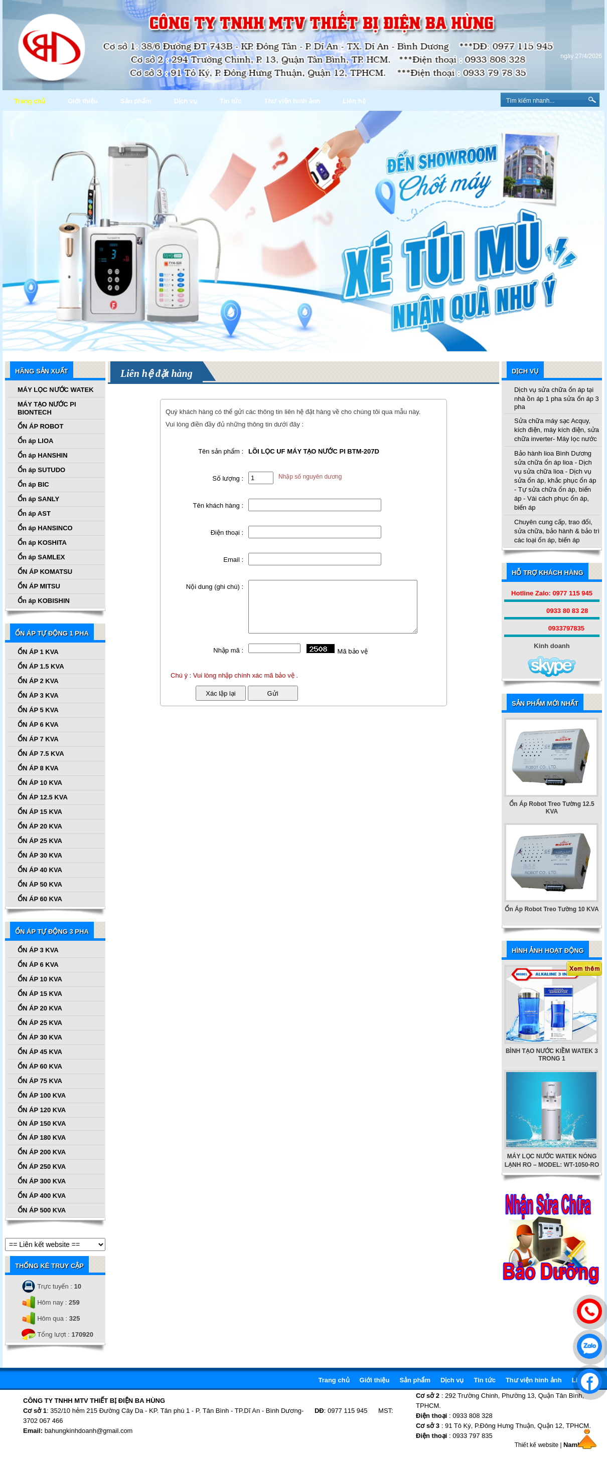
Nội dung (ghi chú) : (214, 586)
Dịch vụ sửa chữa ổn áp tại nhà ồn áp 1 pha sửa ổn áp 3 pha (556, 398)
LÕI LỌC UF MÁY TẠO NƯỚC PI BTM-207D (313, 451)
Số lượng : (227, 478)
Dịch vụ (185, 101)
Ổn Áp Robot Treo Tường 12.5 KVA (551, 807)
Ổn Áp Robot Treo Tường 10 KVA (551, 909)
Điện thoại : (227, 532)
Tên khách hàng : (218, 505)
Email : (233, 559)
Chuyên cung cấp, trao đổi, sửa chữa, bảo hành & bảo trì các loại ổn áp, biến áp (556, 531)
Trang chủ (29, 101)
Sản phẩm (135, 101)
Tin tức (230, 101)
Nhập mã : (228, 650)
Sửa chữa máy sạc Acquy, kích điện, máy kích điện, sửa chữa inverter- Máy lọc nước (556, 430)
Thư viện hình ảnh (292, 101)
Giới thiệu (83, 101)
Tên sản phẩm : (220, 451)
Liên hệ (354, 101)
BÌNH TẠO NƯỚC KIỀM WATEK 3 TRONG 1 (552, 1055)
